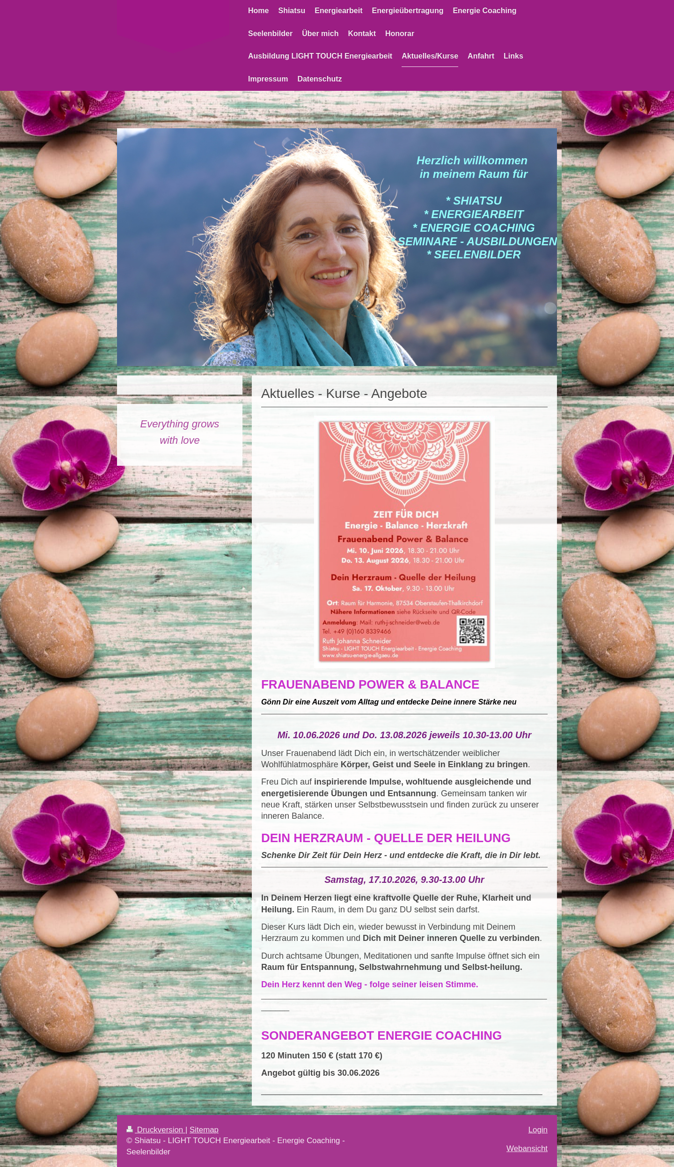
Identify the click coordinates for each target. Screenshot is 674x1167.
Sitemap (204, 1129)
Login (538, 1129)
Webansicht (527, 1148)
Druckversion (155, 1129)
